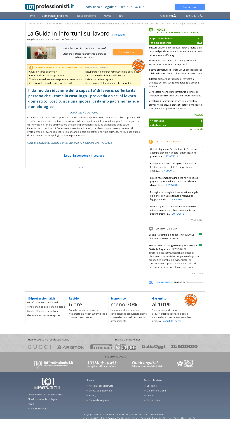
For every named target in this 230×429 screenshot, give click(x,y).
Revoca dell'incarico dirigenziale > (46, 75)
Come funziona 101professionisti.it (45, 394)
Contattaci (152, 395)
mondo (184, 346)
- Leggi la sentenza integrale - (84, 155)
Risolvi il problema (86, 15)
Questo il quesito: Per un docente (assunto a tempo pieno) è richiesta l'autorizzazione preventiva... (173, 152)
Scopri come (190, 7)
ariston (70, 346)
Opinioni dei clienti (156, 390)
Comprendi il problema (55, 15)
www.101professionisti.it (53, 364)
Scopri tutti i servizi (172, 321)
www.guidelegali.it (147, 364)
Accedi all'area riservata (101, 385)
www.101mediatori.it (102, 364)
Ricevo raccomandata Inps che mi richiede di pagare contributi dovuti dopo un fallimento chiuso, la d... (174, 181)
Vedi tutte (197, 273)
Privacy (92, 395)
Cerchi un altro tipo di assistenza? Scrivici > (50, 83)
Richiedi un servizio (37, 408)
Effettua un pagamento (100, 390)
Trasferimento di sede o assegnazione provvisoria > (55, 79)
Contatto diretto (127, 52)
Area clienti (168, 15)
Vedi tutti (198, 114)
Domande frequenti (99, 400)
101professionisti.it (37, 23)
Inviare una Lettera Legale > (99, 79)
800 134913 (194, 15)
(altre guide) (118, 34)
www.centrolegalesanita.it (186, 364)
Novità (107, 15)
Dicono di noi (153, 400)
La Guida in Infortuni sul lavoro (68, 33)
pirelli (101, 346)
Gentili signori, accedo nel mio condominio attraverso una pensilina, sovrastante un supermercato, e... (173, 210)
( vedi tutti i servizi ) (97, 67)
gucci (39, 346)
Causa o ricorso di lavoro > (43, 71)
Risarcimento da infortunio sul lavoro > (105, 75)
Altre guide (196, 129)
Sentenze (79, 23)
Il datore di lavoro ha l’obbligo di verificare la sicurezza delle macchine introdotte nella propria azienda (174, 82)
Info (121, 15)
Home (31, 15)
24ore (125, 347)
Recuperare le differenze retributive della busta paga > (113, 71)
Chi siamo (152, 385)
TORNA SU (81, 167)
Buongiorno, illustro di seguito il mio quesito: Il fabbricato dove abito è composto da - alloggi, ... (174, 167)
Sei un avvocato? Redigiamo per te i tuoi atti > (108, 83)
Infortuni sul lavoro (60, 23)
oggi (153, 346)
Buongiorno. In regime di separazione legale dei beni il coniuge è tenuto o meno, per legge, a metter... (174, 196)
